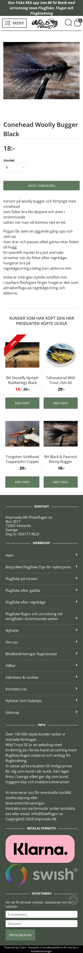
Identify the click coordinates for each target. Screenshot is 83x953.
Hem (41, 555)
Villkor (41, 665)
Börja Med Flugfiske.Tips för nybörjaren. (41, 567)
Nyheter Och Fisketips (41, 700)
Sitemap (41, 712)
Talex (22, 947)
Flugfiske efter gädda (41, 590)
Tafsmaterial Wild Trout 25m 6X (60, 380)
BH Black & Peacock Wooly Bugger (60, 459)
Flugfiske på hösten (41, 578)
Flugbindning (41, 13)
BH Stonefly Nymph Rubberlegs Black (22, 380)
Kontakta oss (41, 689)
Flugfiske (46, 8)
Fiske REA (24, 2)
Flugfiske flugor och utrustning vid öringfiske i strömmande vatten (41, 616)
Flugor (61, 8)
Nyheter (41, 630)
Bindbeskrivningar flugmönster (41, 653)
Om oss (41, 642)
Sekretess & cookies (41, 677)
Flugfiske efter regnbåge (41, 602)
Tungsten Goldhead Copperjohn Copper (22, 459)
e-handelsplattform (52, 947)
